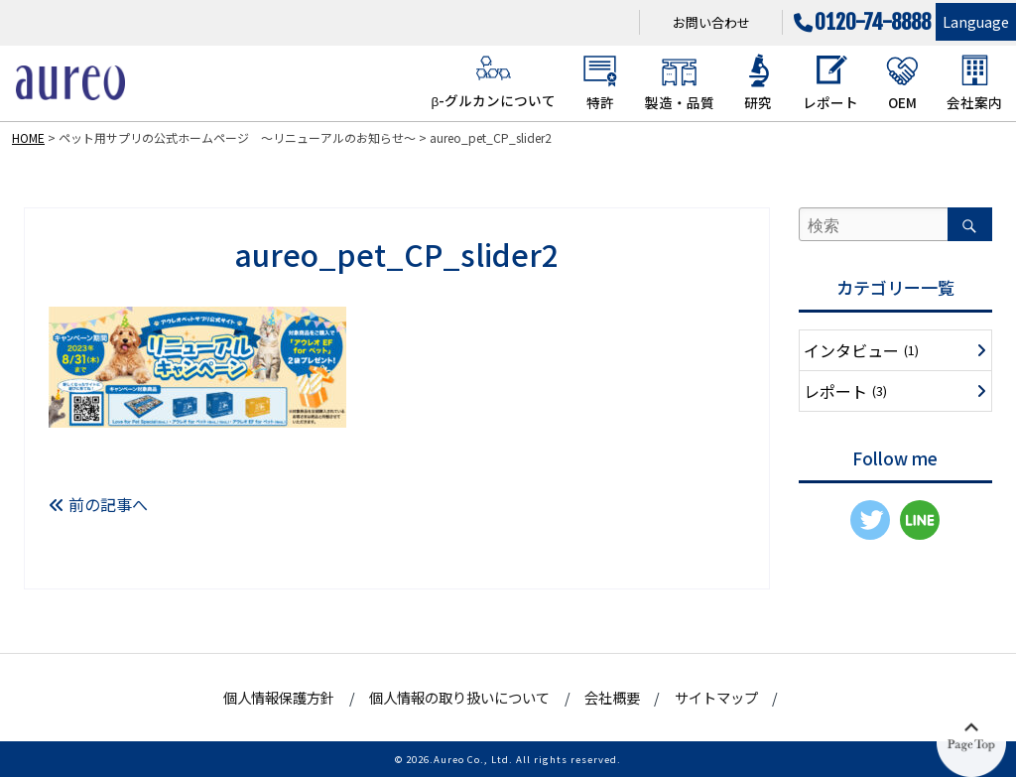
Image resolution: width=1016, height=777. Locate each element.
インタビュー (861, 350)
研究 (758, 82)
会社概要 (612, 697)
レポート (830, 82)
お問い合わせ (711, 22)
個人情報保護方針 (278, 697)
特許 (599, 82)
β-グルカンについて (493, 81)
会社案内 (974, 82)
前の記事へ (98, 504)
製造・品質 (679, 82)
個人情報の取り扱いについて (459, 697)
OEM (902, 82)
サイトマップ (716, 697)
